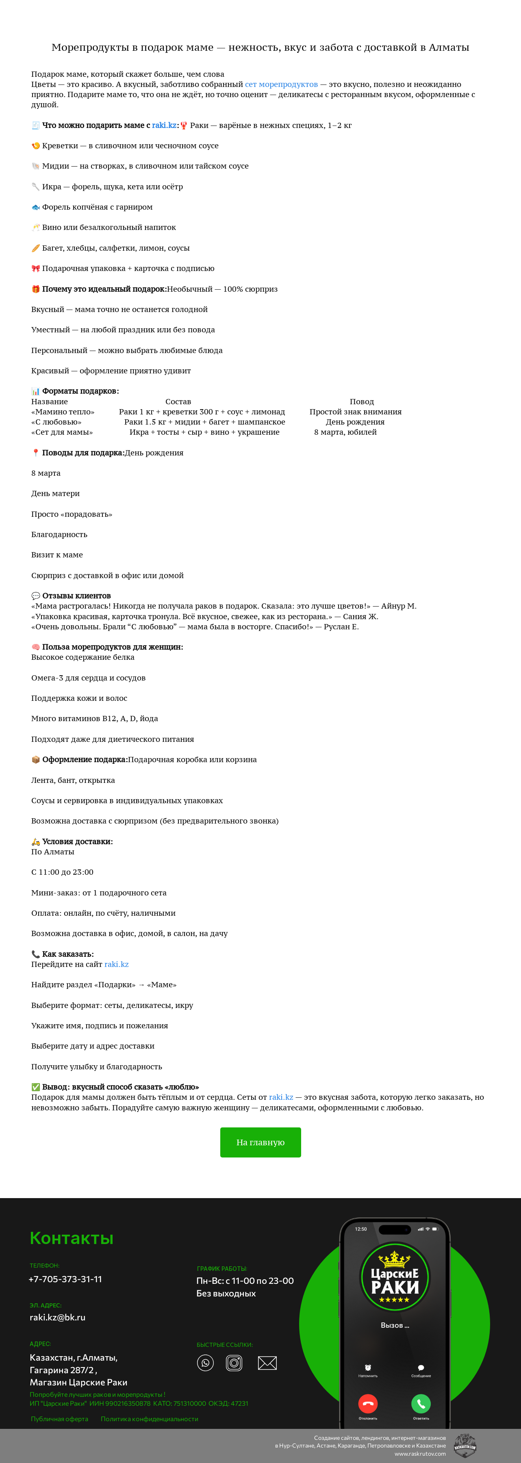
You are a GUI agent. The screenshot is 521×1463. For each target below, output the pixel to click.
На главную (261, 1142)
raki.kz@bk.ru (57, 1316)
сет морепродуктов (281, 84)
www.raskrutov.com (420, 1453)
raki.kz (164, 125)
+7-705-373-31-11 (65, 1278)
